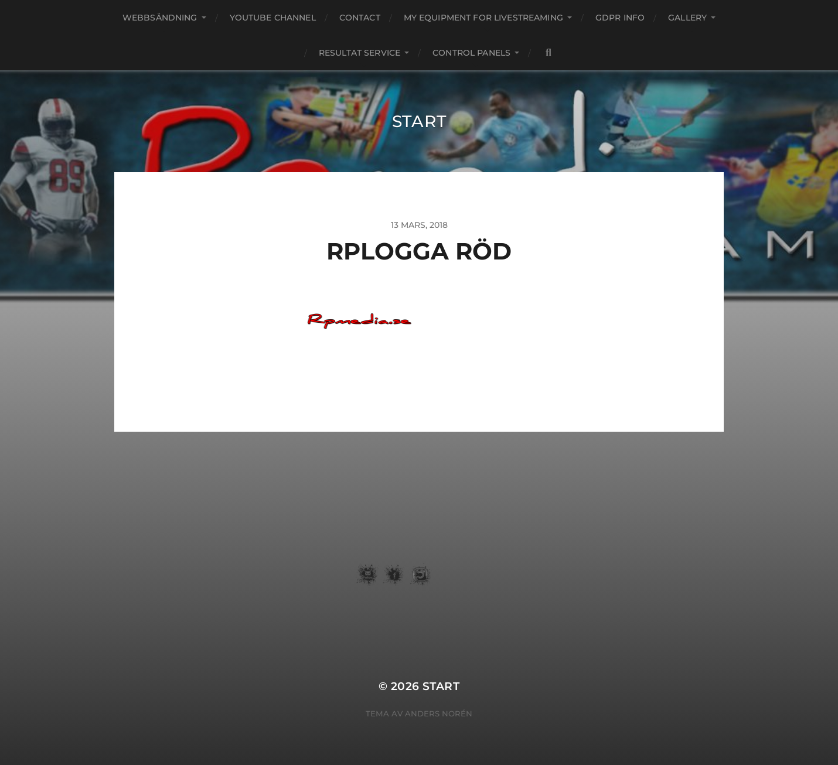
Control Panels (471, 52)
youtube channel (273, 17)
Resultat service (359, 52)
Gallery (687, 17)
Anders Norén (438, 713)
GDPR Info (620, 17)
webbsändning (159, 17)
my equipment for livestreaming (483, 17)
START (419, 121)
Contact (359, 17)
